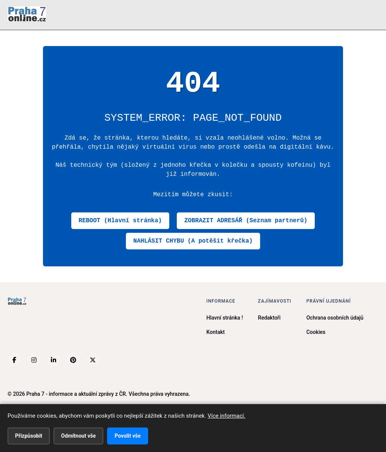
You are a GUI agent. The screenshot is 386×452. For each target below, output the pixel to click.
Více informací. (226, 415)
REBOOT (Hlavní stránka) (120, 220)
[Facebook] (14, 360)
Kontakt (216, 332)
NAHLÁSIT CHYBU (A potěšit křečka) (193, 241)
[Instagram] (34, 360)
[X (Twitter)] (93, 360)
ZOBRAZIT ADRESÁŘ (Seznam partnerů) (245, 220)
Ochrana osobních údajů (334, 318)
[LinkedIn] (53, 360)
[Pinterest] (73, 360)
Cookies (316, 332)
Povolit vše (128, 436)
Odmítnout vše (78, 436)
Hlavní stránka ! (225, 318)
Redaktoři (269, 318)
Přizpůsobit (28, 436)
